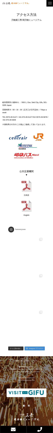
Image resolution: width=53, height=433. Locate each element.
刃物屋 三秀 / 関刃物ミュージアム (26, 361)
